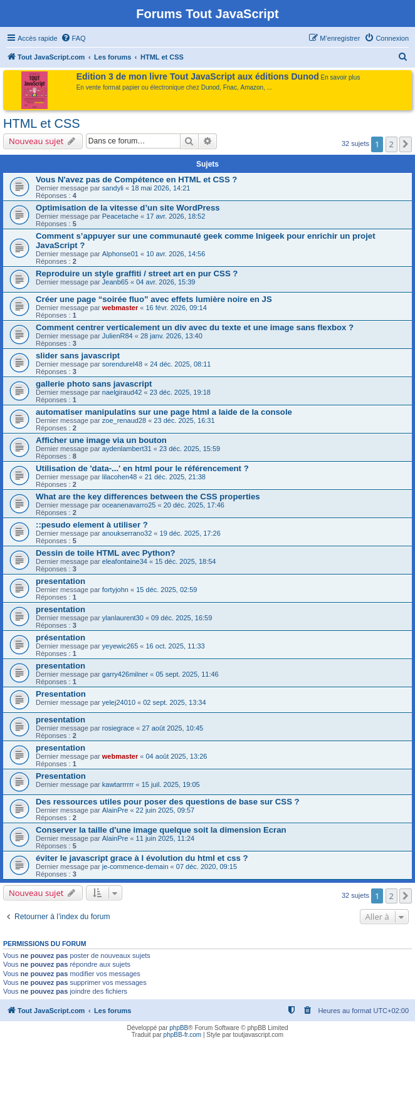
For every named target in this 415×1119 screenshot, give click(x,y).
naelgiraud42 (122, 392)
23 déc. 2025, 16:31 (184, 420)
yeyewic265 (120, 646)
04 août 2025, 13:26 (177, 756)
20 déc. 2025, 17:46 (194, 505)
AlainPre (115, 810)
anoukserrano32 (127, 533)
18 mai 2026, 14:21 (160, 188)
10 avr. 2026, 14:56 (175, 254)
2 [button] (391, 144)
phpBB (178, 1027)
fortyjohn (115, 589)
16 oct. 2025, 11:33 (175, 646)
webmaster (120, 307)
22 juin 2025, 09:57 (165, 810)
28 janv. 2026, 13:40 (171, 336)
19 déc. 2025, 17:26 (190, 533)
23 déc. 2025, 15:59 (189, 448)
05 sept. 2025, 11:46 (186, 674)
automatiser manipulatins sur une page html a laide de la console (164, 412)
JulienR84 (117, 336)
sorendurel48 (122, 364)
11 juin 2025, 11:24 (165, 838)
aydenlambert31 (127, 448)
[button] (405, 144)
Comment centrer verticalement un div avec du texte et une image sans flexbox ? (195, 327)
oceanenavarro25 (129, 505)
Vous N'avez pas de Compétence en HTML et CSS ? (136, 179)
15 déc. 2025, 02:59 (166, 589)
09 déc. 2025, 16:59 (181, 618)
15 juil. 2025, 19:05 (171, 784)
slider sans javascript (78, 355)
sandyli (112, 188)
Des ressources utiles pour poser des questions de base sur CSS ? (168, 801)
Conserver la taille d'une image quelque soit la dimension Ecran (161, 830)
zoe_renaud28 (124, 420)
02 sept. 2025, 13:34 (174, 702)
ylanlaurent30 (123, 618)
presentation (60, 581)
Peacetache (120, 216)
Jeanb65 (115, 282)
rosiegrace (118, 728)
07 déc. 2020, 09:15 (206, 866)
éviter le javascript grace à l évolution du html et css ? (142, 858)
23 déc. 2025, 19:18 (180, 392)
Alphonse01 (120, 254)
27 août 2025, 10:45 (172, 728)
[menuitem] (73, 38)
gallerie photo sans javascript (94, 383)
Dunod (210, 87)
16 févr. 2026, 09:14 (176, 307)
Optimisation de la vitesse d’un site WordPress (128, 207)
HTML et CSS (41, 123)
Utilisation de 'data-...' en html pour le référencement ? (142, 468)
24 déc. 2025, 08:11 (180, 364)
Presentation (61, 694)
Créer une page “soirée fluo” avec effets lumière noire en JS (154, 299)
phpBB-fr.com (183, 1034)
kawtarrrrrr (118, 784)
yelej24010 (118, 702)
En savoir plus (340, 77)
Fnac (230, 87)
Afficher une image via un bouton (101, 440)
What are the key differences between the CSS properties (148, 496)
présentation (60, 637)
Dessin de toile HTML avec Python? (106, 553)
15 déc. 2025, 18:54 (185, 561)
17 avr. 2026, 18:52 (175, 216)
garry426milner (125, 674)
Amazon (252, 87)
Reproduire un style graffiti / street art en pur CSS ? (137, 273)
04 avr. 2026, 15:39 (165, 282)
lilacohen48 (119, 477)
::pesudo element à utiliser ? (92, 524)
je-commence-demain (135, 866)
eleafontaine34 (124, 561)
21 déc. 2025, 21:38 (175, 477)
